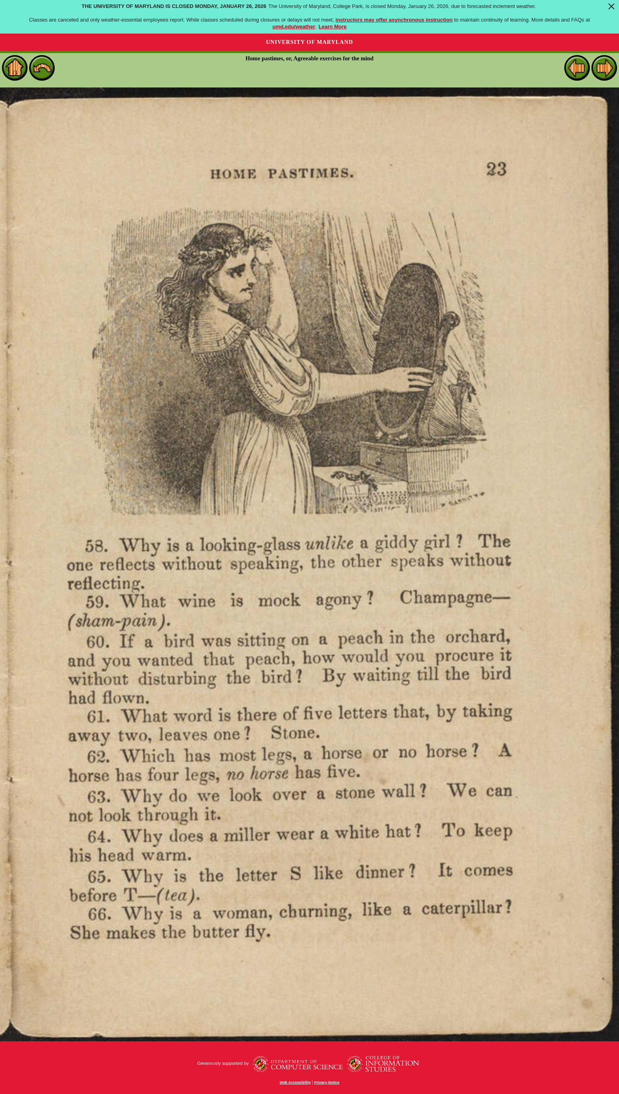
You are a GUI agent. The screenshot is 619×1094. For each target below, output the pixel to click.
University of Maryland (309, 42)
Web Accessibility (295, 1082)
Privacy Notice (326, 1082)
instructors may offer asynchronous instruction (393, 20)
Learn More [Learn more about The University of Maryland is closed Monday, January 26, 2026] (333, 27)
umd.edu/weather (293, 27)
